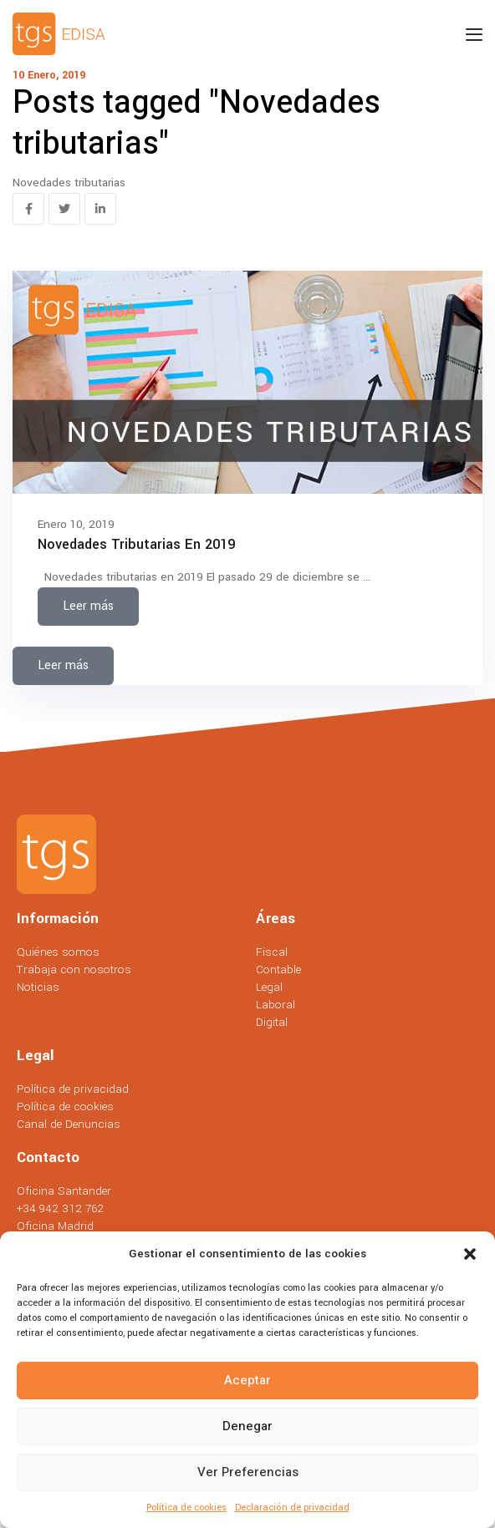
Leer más (88, 606)
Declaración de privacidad (292, 1507)
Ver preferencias (248, 1472)
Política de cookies (186, 1507)
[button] (470, 1254)
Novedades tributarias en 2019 (136, 544)
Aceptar (247, 1380)
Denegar (247, 1426)
